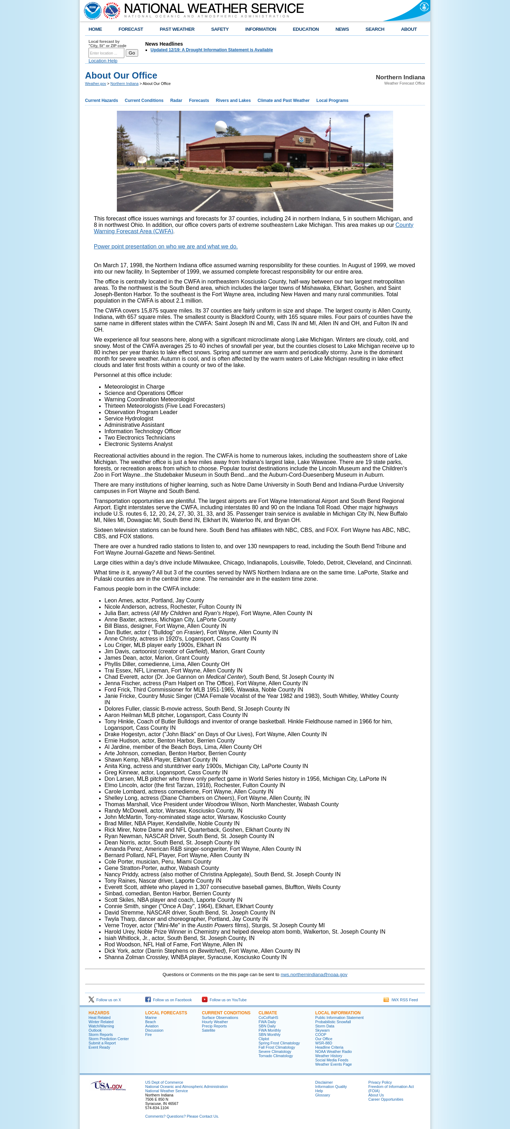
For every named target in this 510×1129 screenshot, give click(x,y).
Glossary (322, 1095)
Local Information (338, 1012)
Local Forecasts (166, 1012)
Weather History (328, 1056)
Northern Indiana (124, 83)
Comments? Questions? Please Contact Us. (182, 1116)
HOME (95, 29)
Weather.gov (95, 83)
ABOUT (409, 29)
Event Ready (99, 1047)
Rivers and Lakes (233, 100)
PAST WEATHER (177, 29)
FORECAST (131, 29)
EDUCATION (306, 29)
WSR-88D (323, 1043)
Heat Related (99, 1017)
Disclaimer (324, 1082)
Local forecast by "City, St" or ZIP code (107, 43)
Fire (148, 1034)
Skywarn (322, 1030)
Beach (150, 1022)
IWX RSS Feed (401, 1000)
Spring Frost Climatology (279, 1043)
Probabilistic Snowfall (333, 1022)
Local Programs (332, 100)
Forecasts (199, 100)
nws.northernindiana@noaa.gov (314, 974)
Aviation (152, 1026)
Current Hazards (101, 100)
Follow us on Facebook (168, 1000)
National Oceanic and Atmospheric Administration (186, 1086)
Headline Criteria (329, 1047)
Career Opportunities (385, 1099)
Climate (268, 1012)
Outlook (95, 1030)
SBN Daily (267, 1026)
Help (319, 1091)
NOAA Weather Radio (333, 1051)
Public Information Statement (339, 1017)
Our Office (323, 1039)
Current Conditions (144, 100)
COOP (320, 1034)
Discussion (154, 1030)
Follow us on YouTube (224, 1000)
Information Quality (331, 1086)
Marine (151, 1017)
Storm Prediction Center (109, 1039)
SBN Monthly (269, 1034)
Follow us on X (105, 1000)
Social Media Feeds (331, 1060)
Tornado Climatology (276, 1056)
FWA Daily (267, 1022)
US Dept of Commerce (164, 1082)
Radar (176, 100)
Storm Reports (101, 1034)
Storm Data (324, 1026)
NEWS (342, 29)
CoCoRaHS (268, 1017)
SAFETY (219, 29)
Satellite (208, 1030)
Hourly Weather (215, 1022)
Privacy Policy (380, 1082)
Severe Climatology (275, 1051)
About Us (376, 1095)
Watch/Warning (101, 1026)
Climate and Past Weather (283, 100)
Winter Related (101, 1022)
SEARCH (375, 29)
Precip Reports (214, 1026)
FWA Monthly (270, 1030)
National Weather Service (166, 1091)
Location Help (103, 60)
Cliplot (264, 1039)
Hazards (99, 1012)
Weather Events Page (333, 1064)
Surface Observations (220, 1017)
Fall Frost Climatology (277, 1047)
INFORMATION (260, 29)
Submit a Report (102, 1043)
